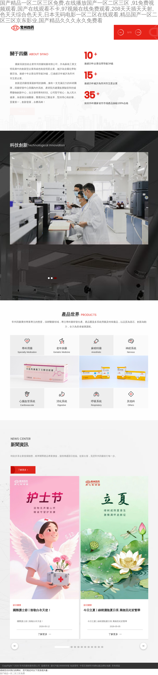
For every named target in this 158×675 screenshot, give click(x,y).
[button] (121, 32)
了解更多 (44, 633)
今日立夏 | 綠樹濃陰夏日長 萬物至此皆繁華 (112, 609)
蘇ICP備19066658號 (60, 665)
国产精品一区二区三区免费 (12, 673)
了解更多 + (23, 468)
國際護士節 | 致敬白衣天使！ (32, 609)
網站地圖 (106, 665)
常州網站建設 (96, 665)
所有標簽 (116, 665)
